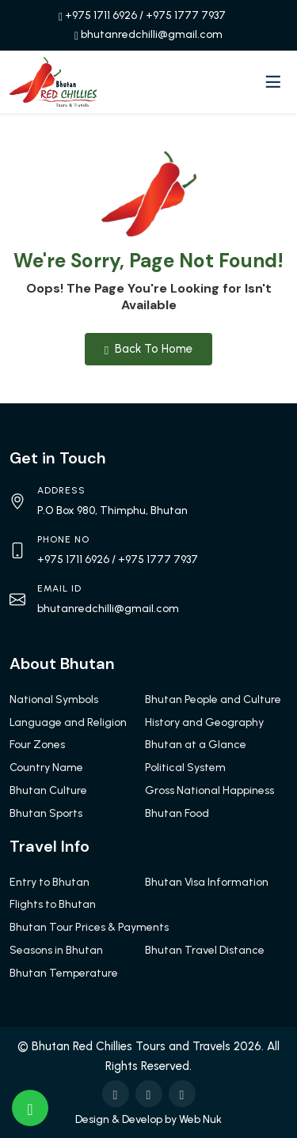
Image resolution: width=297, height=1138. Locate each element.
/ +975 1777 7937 (182, 15)
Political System (185, 767)
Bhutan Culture (48, 790)
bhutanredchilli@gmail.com (152, 34)
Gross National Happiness (209, 790)
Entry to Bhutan (49, 882)
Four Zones (37, 744)
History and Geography (204, 722)
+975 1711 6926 (101, 15)
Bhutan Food (177, 813)
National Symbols (54, 699)
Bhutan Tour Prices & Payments (89, 927)
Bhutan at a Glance (195, 744)
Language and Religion (68, 722)
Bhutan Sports (46, 813)
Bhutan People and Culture (213, 699)
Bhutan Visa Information (206, 882)
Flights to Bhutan (53, 904)
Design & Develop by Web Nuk (148, 1119)
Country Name (46, 767)
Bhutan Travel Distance (205, 950)
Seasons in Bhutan (56, 950)
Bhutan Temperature (64, 973)
